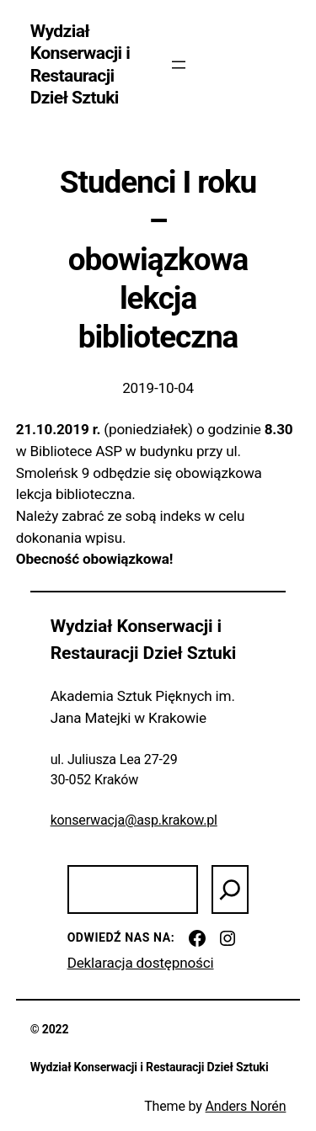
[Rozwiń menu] (179, 65)
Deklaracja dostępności (140, 962)
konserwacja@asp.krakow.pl (134, 820)
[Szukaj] (230, 889)
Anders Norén (246, 1106)
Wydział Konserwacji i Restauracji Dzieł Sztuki (80, 64)
